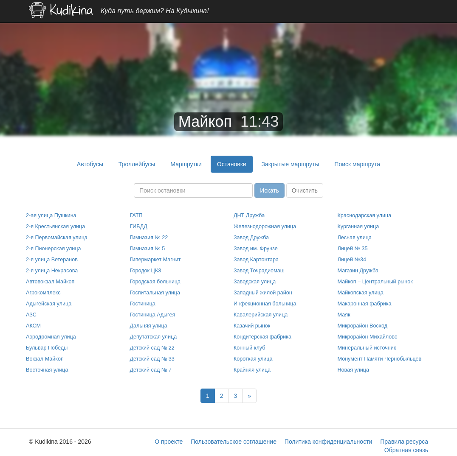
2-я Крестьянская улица (55, 226)
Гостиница (142, 304)
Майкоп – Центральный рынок (375, 282)
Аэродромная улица (51, 337)
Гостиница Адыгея (152, 315)
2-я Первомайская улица (56, 238)
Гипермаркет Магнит (155, 260)
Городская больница (155, 282)
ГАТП (136, 215)
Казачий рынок (252, 326)
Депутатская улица (153, 337)
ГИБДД (138, 226)
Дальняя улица (148, 326)
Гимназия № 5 (147, 249)
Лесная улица (355, 238)
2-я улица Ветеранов (52, 260)
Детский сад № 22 (152, 348)
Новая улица (354, 370)
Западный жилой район (263, 293)
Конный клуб (249, 348)
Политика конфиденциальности (328, 441)
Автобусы (90, 164)
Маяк (344, 315)
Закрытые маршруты (290, 164)
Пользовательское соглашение (233, 441)
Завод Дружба (251, 238)
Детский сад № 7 (151, 370)
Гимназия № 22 (149, 238)
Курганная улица (358, 226)
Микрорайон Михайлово (368, 337)
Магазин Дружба (358, 271)
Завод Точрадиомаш (259, 271)
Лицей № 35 (353, 249)
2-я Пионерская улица (53, 249)
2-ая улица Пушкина (51, 215)
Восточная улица (47, 370)
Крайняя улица (252, 370)
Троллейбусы (136, 164)
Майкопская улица (361, 293)
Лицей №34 (352, 260)
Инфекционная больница (265, 304)
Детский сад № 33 (152, 359)
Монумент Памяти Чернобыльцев (380, 359)
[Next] (249, 396)
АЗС (31, 315)
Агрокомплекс (43, 293)
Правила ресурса (404, 441)
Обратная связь (406, 450)
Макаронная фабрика (365, 304)
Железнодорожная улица (265, 226)
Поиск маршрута (357, 164)
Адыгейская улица (48, 304)
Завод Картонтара (256, 260)
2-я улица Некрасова (52, 271)
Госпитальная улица (155, 293)
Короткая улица (253, 359)
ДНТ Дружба (249, 215)
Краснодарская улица (365, 215)
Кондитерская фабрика (262, 337)
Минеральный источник (367, 348)
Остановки (231, 164)
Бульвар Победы (47, 348)
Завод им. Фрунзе (256, 249)
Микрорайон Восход (362, 326)
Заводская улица (255, 282)
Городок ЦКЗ (145, 271)
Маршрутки (186, 164)
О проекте (169, 441)
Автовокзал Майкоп (50, 282)
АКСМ (33, 326)
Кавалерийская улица (261, 315)
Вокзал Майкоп (45, 359)
